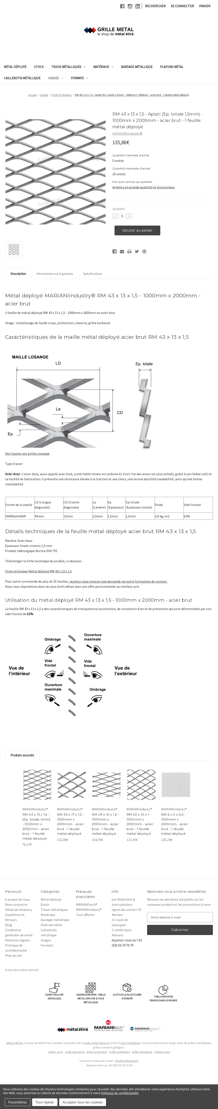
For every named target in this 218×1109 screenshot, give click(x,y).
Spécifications (92, 274)
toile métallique (130, 1043)
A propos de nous (17, 899)
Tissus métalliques (68, 67)
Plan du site (13, 955)
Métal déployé (15, 67)
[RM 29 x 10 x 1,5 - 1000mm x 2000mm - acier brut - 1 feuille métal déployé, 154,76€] (106, 784)
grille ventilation (119, 1052)
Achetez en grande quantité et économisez (143, 187)
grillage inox (162, 1052)
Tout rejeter (45, 1102)
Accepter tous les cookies (83, 1102)
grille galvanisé (75, 1052)
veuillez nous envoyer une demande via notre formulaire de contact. (119, 581)
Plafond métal (171, 67)
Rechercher (155, 6)
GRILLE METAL (14, 1043)
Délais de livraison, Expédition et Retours (18, 914)
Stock (39, 67)
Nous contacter (16, 904)
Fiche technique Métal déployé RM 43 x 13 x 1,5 (38, 571)
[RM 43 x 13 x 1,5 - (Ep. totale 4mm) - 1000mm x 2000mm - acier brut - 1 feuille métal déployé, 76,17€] (37, 784)
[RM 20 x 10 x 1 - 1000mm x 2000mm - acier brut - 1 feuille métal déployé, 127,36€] (141, 784)
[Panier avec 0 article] (204, 6)
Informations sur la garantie (54, 274)
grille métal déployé (97, 1043)
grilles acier (55, 1052)
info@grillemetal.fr (127, 1061)
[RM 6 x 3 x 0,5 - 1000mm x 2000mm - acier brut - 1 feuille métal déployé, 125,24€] (176, 784)
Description (18, 274)
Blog (8, 925)
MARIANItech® (86, 904)
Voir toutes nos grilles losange (27, 453)
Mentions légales (17, 940)
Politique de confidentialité (119, 1093)
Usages (55, 78)
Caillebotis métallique (22, 78)
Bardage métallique (136, 67)
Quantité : (119, 208)
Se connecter (182, 6)
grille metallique (142, 1052)
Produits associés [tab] (22, 755)
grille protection (97, 1052)
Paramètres (17, 1102)
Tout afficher (85, 915)
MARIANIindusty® (89, 909)
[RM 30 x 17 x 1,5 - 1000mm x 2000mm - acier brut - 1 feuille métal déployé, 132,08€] (72, 784)
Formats (79, 78)
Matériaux (103, 67)
